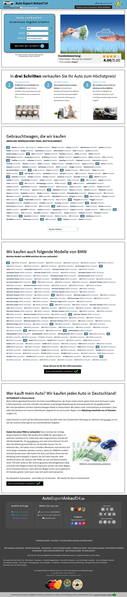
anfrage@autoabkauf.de (30, 8)
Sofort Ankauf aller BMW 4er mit (53, 550)
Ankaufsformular (50, 518)
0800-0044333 (55, 512)
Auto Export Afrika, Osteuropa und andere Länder (76, 540)
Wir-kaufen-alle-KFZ (88, 550)
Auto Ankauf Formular (33, 98)
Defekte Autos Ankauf (80, 548)
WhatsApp (20, 104)
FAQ (79, 575)
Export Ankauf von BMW (73, 550)
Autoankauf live (46, 548)
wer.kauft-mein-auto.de (32, 548)
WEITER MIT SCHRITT (29, 46)
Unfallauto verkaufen (43, 540)
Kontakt (107, 419)
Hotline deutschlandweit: (93, 7)
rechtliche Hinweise (62, 575)
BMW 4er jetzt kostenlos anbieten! (95, 463)
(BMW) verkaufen (19, 263)
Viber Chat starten (21, 518)
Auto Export (55, 540)
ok (114, 595)
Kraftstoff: (21, 38)
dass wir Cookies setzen (103, 595)
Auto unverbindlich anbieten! (62, 371)
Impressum (73, 575)
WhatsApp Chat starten (21, 512)
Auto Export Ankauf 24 (32, 3)
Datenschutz (50, 575)
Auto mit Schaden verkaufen (62, 548)
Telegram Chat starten (21, 515)
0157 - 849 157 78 (18, 6)
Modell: (22, 33)
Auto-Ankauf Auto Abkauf (96, 548)
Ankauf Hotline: (44, 515)
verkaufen (18, 147)
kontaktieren (33, 441)
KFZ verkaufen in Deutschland (14, 548)
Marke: (22, 28)
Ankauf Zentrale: (45, 512)
